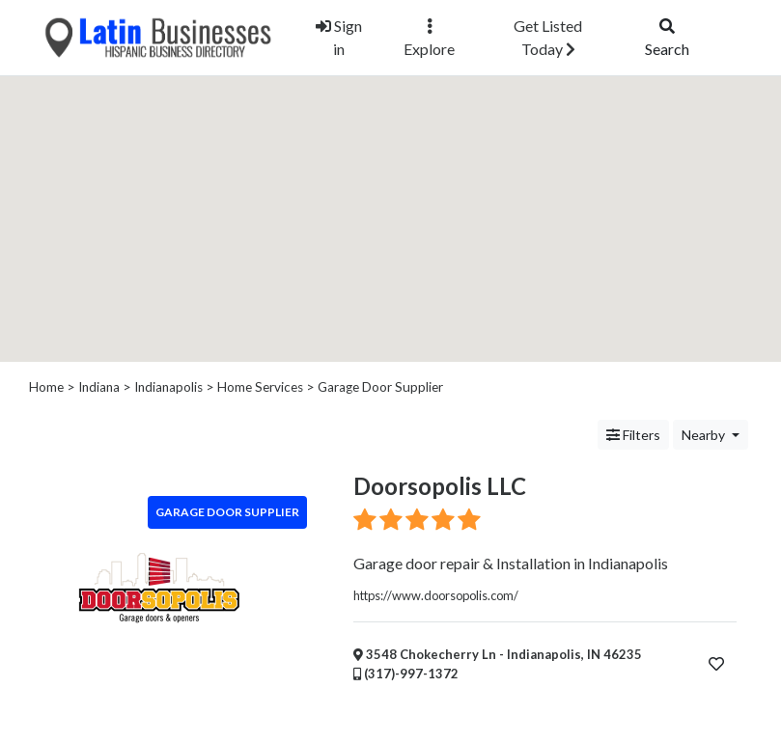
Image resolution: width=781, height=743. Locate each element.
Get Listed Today (548, 37)
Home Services (260, 387)
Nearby (705, 435)
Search (667, 38)
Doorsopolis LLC (439, 486)
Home (46, 387)
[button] (391, 199)
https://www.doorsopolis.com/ (435, 595)
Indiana (99, 387)
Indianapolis (168, 387)
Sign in (339, 37)
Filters (633, 435)
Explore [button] (429, 38)
